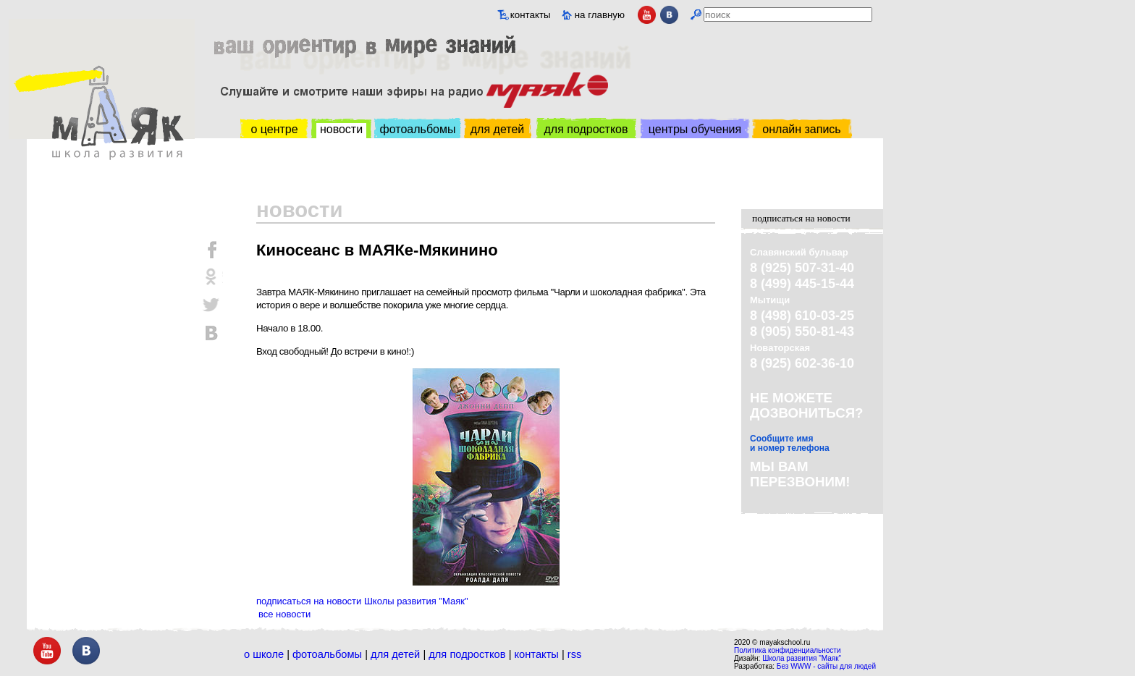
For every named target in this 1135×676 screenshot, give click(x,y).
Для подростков (467, 654)
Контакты (537, 654)
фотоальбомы (418, 129)
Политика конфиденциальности (787, 650)
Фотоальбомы (327, 654)
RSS (575, 654)
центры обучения (695, 129)
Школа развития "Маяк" (801, 658)
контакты (530, 14)
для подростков (586, 129)
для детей (497, 129)
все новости (284, 614)
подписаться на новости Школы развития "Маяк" (362, 601)
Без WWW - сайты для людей (826, 666)
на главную (600, 14)
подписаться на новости (801, 218)
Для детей (395, 654)
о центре (274, 129)
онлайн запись (801, 129)
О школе (264, 654)
